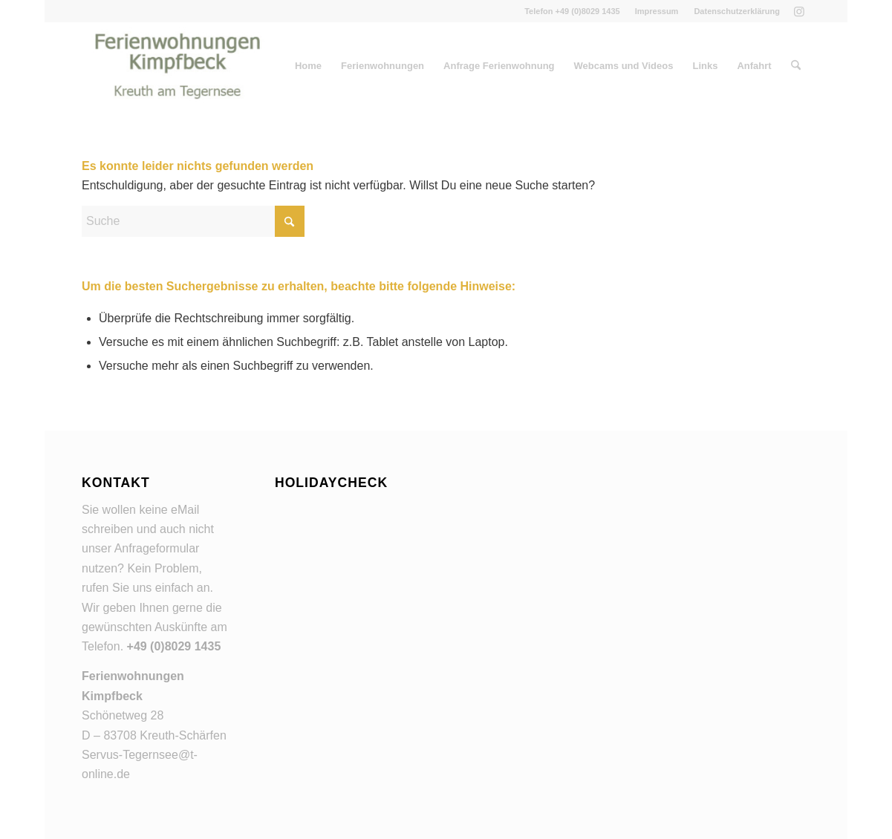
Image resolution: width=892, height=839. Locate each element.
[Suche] (795, 66)
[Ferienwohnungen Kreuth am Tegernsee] (177, 66)
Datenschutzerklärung (737, 11)
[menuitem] (657, 11)
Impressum (657, 11)
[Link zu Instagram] (799, 11)
